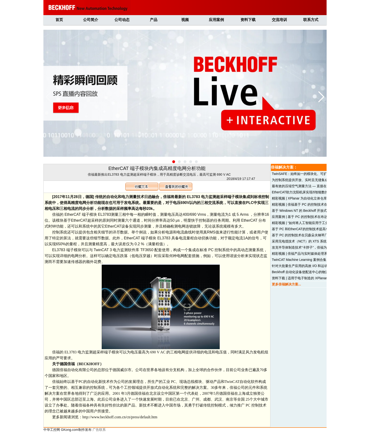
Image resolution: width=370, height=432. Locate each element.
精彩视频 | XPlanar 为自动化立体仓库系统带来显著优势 (312, 198)
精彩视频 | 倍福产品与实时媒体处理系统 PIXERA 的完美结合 (316, 253)
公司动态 (122, 20)
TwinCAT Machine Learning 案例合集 (299, 260)
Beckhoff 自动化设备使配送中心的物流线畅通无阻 (308, 272)
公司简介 (90, 20)
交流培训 (279, 20)
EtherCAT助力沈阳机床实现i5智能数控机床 (303, 192)
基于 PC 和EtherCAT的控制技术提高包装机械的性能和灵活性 (317, 229)
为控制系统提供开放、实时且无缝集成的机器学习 (308, 180)
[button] (173, 161)
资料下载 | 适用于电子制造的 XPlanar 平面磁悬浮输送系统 (314, 278)
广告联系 (99, 430)
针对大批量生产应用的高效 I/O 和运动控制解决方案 (309, 266)
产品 (153, 20)
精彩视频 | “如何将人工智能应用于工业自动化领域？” (310, 223)
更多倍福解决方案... (286, 284)
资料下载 (248, 20)
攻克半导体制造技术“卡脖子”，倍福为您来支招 (306, 247)
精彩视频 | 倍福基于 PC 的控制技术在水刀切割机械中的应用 (316, 204)
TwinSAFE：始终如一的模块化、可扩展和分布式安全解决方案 (317, 174)
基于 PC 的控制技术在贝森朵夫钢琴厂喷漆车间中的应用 (313, 235)
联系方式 (310, 20)
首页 (59, 20)
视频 (185, 20)
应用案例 (216, 20)
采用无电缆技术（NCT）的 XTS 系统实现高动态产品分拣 (314, 241)
